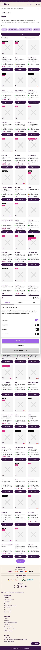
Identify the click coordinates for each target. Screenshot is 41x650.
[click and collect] (36, 4)
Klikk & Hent (7, 607)
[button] (38, 8)
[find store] (28, 4)
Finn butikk (6, 620)
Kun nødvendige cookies (20, 350)
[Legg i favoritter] (3, 53)
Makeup (5, 12)
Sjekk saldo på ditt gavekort (10, 605)
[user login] (30, 4)
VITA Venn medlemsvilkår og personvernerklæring (15, 639)
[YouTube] (25, 586)
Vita (2, 12)
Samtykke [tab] (7, 302)
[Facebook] (14, 586)
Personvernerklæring (9, 641)
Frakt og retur (7, 601)
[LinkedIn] (21, 586)
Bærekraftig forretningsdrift (10, 622)
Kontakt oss (6, 597)
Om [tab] (34, 302)
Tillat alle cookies (20, 340)
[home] (6, 4)
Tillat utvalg (20, 345)
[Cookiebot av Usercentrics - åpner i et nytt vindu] (33, 298)
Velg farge (34, 102)
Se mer (3, 25)
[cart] (39, 4)
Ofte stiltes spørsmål (9, 599)
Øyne (9, 12)
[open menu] (2, 4)
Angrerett (6, 603)
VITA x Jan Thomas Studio (10, 628)
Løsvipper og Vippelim (25, 29)
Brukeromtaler (7, 611)
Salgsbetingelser (8, 609)
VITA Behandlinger (8, 630)
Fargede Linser (13, 29)
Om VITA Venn (7, 637)
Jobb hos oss (7, 624)
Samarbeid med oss (8, 626)
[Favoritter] (33, 4)
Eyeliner (4, 29)
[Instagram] (18, 586)
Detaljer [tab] (20, 302)
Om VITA (6, 618)
